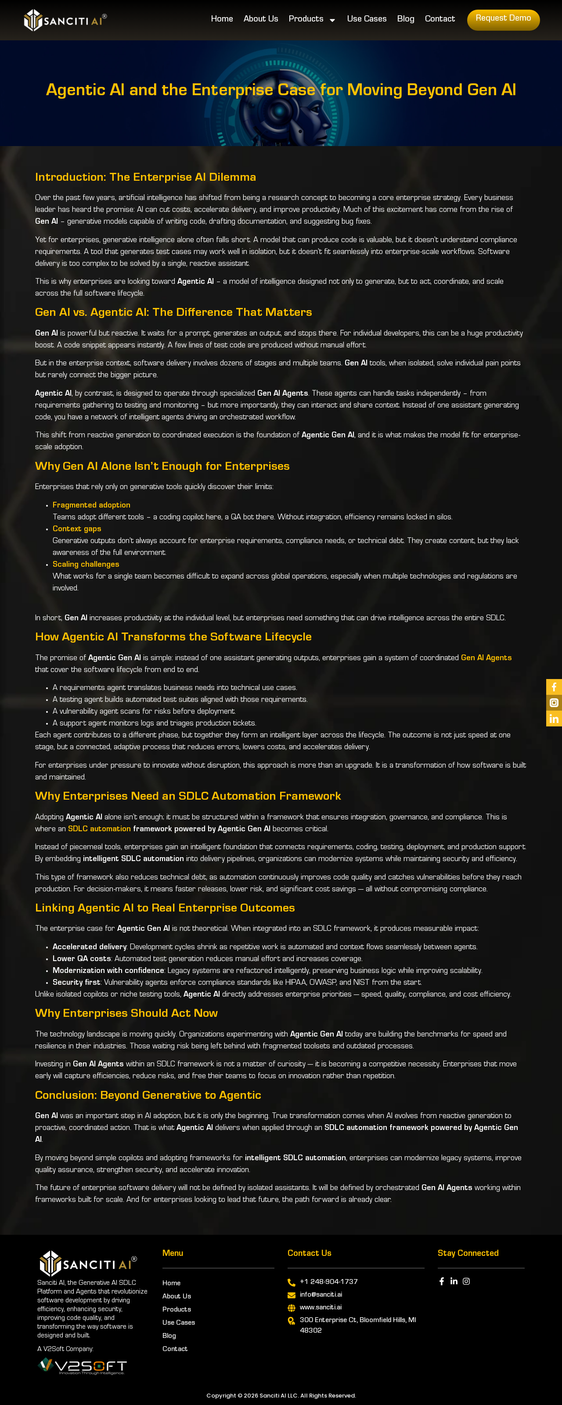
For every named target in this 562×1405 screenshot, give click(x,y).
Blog (405, 20)
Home (222, 20)
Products (313, 20)
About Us (261, 20)
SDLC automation (99, 830)
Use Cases (367, 20)
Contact (440, 20)
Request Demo (503, 19)
